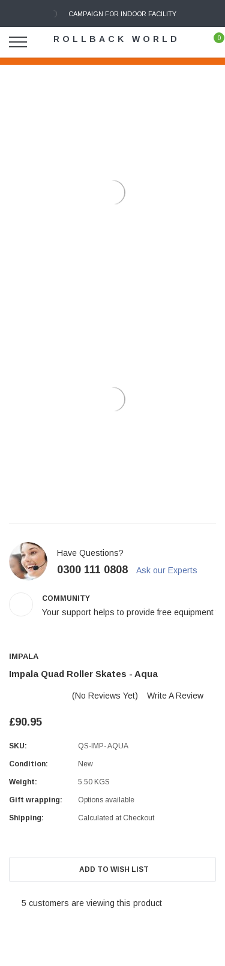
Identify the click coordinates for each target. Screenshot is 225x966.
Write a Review (175, 695)
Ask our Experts (172, 570)
